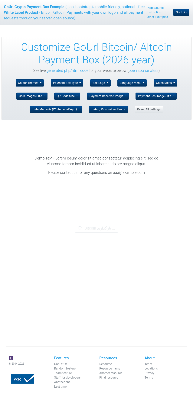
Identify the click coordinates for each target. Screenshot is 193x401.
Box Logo (99, 83)
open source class (144, 70)
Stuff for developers (67, 377)
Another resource (110, 373)
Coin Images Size (31, 96)
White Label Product (21, 12)
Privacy (149, 373)
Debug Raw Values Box (107, 109)
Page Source (155, 8)
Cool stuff (60, 364)
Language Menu (131, 83)
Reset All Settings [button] (149, 109)
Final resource (108, 377)
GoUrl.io (181, 12)
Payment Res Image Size (155, 96)
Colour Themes (28, 83)
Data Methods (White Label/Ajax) (55, 109)
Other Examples (157, 17)
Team (148, 364)
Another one (62, 382)
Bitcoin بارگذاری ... (96, 228)
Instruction (154, 12)
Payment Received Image (107, 96)
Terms (149, 377)
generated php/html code (67, 70)
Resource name (109, 368)
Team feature (63, 373)
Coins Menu (164, 83)
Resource (105, 364)
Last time (60, 386)
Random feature (65, 368)
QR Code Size (66, 96)
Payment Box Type (66, 83)
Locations (151, 368)
